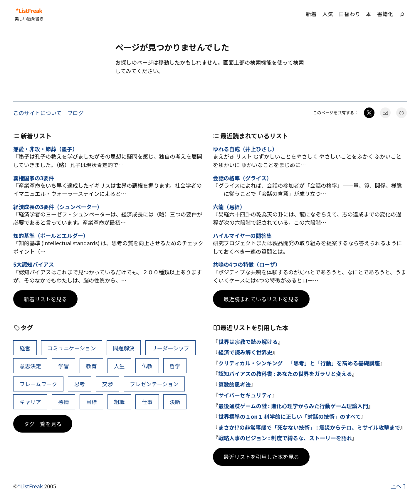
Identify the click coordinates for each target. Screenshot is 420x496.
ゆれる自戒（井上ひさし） (245, 149)
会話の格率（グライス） (242, 178)
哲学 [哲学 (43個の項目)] (174, 366)
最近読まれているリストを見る (261, 299)
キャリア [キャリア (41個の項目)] (30, 402)
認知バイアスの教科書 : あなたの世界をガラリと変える (285, 373)
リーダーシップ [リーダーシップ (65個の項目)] (170, 348)
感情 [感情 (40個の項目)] (63, 402)
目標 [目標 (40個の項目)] (91, 402)
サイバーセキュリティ (245, 395)
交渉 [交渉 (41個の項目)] (107, 384)
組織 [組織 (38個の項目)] (119, 402)
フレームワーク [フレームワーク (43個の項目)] (38, 384)
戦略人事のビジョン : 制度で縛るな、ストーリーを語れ (285, 438)
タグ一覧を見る (43, 424)
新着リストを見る (45, 299)
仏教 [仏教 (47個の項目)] (147, 366)
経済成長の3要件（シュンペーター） (57, 207)
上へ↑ (399, 486)
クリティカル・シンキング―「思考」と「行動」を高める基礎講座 (299, 363)
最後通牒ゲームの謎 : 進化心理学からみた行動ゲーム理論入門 (293, 406)
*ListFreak (29, 10)
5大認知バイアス (33, 264)
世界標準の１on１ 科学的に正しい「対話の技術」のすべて (289, 416)
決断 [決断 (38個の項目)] (174, 402)
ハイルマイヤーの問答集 (242, 235)
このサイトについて (37, 113)
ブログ (75, 113)
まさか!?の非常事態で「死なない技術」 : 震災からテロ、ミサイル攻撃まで (309, 427)
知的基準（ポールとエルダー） (50, 235)
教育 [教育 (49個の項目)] (91, 366)
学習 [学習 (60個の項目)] (63, 366)
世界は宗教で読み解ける (248, 341)
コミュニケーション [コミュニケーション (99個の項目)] (71, 348)
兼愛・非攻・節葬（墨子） (45, 149)
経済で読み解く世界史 (245, 352)
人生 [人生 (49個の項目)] (119, 366)
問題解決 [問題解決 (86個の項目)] (124, 348)
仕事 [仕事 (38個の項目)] (147, 402)
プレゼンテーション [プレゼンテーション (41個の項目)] (154, 384)
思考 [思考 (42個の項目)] (79, 384)
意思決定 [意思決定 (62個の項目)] (30, 366)
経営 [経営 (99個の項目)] (24, 348)
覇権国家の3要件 (33, 178)
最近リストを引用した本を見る (261, 456)
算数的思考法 (234, 384)
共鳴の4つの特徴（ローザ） (246, 264)
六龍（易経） (229, 207)
